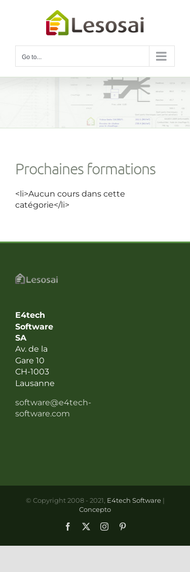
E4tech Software (134, 500)
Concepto (95, 509)
